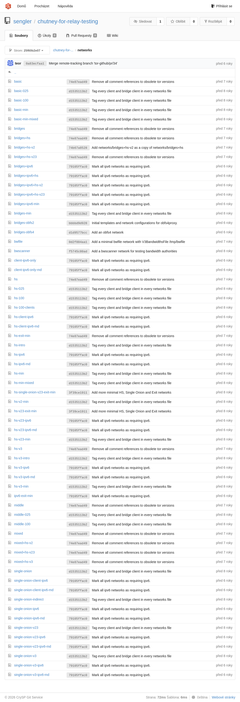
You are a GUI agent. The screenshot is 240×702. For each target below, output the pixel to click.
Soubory (19, 35)
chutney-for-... (63, 50)
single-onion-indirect (29, 599)
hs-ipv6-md (22, 364)
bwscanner (22, 251)
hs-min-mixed (24, 383)
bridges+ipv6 (23, 166)
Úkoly (47, 35)
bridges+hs (22, 138)
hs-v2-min (21, 401)
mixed (18, 533)
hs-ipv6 (19, 354)
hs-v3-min (21, 486)
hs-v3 (18, 449)
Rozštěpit (213, 21)
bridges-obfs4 (24, 232)
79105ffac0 (78, 167)
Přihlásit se (221, 6)
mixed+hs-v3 (23, 562)
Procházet (41, 6)
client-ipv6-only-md (28, 270)
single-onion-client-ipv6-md (33, 590)
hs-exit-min (22, 336)
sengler (22, 21)
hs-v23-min (22, 439)
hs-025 (19, 288)
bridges (19, 128)
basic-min (21, 110)
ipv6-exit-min (23, 496)
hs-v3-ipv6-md (24, 477)
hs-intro (19, 345)
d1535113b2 (78, 91)
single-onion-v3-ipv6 (29, 665)
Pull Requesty (81, 35)
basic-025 (21, 91)
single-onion (23, 571)
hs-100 (19, 298)
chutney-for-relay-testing (68, 21)
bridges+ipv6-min (26, 204)
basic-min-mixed (26, 119)
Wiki (112, 35)
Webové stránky (223, 697)
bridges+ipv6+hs (26, 176)
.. (15, 72)
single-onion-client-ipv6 (31, 580)
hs (16, 279)
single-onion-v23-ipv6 (29, 637)
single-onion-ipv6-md (29, 618)
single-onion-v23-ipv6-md (32, 646)
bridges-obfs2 (24, 223)
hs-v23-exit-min (25, 411)
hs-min (19, 373)
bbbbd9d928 (78, 223)
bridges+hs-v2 (24, 147)
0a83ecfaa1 (35, 63)
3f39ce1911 (78, 393)
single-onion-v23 (26, 627)
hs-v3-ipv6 (21, 467)
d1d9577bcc (78, 232)
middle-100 (22, 524)
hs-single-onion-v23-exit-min (35, 392)
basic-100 (21, 100)
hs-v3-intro (22, 458)
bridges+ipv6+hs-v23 (29, 194)
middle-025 (22, 514)
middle (19, 505)
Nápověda (65, 6)
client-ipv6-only (25, 260)
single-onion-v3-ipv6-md (31, 675)
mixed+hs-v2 (23, 543)
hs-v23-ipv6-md (25, 430)
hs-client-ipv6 (23, 317)
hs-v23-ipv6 (22, 420)
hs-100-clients (24, 307)
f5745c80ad (78, 251)
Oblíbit (177, 21)
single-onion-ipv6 (26, 609)
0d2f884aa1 (78, 242)
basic (18, 81)
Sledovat (143, 21)
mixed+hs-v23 (24, 552)
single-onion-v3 (25, 656)
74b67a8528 (78, 148)
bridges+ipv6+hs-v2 (28, 185)
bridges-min (22, 213)
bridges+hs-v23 (25, 157)
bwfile (18, 241)
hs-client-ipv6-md (26, 326)
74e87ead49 (78, 82)
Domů (21, 6)
